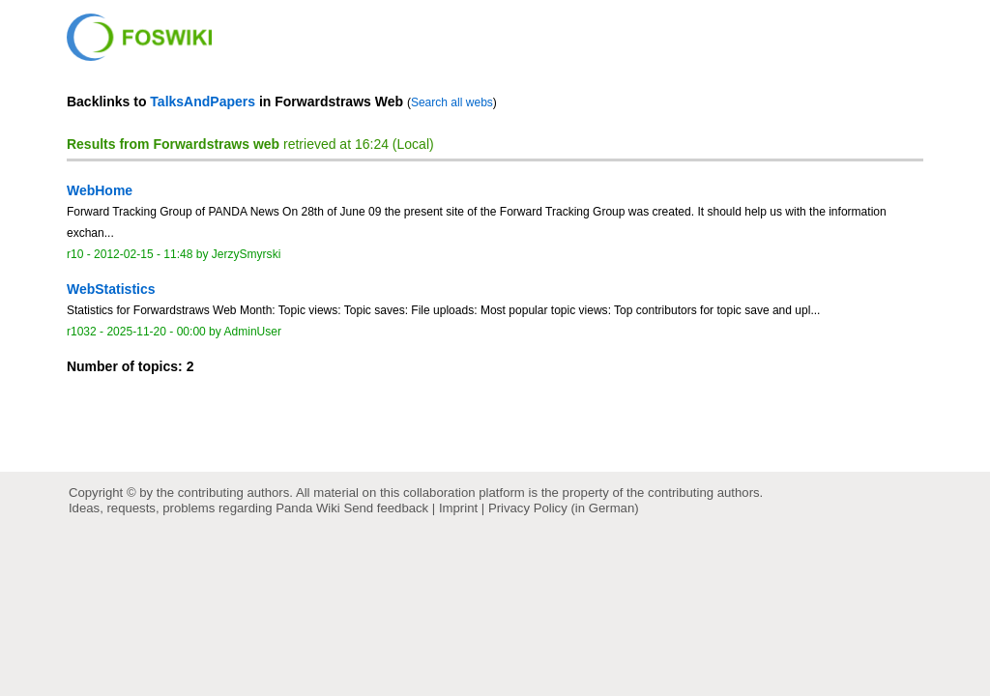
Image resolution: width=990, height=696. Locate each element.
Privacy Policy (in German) (563, 508)
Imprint (458, 508)
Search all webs (452, 102)
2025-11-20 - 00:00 (155, 331)
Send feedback (385, 508)
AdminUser (253, 331)
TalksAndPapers (202, 101)
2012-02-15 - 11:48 (143, 254)
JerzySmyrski (246, 254)
